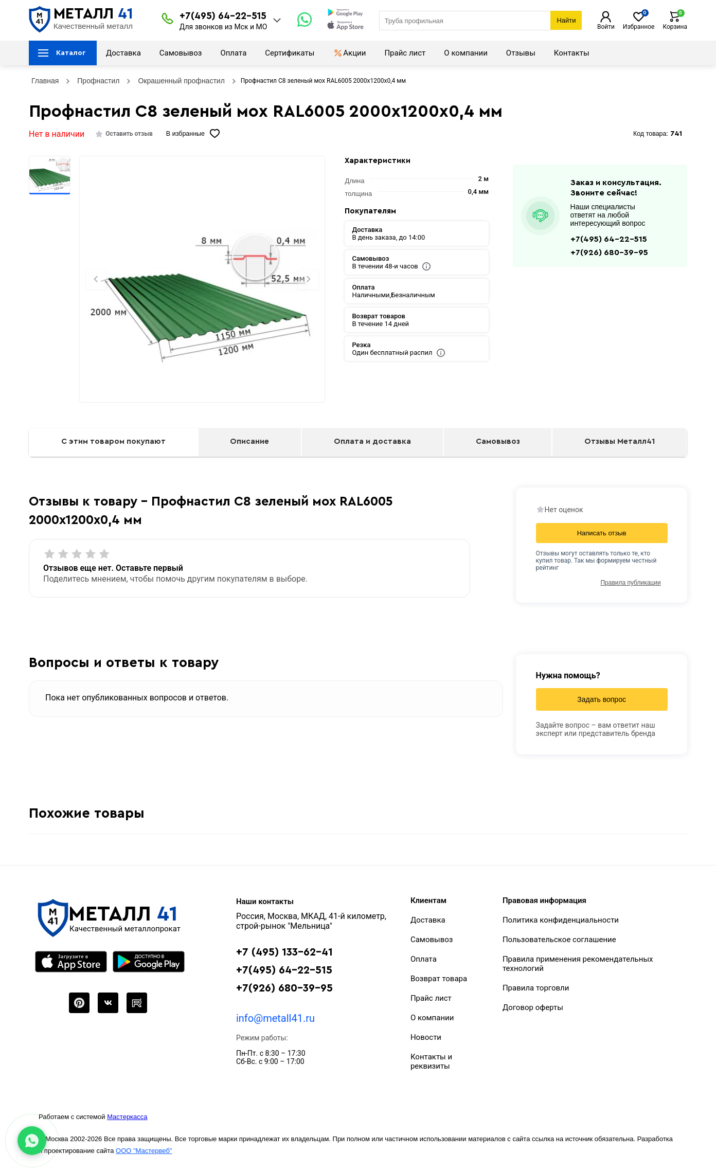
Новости (425, 1037)
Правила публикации (630, 582)
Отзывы (520, 53)
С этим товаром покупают (113, 441)
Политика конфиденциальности (561, 920)
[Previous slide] (96, 279)
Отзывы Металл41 (619, 441)
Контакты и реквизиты (431, 1061)
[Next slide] (308, 279)
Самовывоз (180, 53)
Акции (349, 53)
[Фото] (202, 296)
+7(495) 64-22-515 (223, 16)
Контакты (571, 53)
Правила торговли (536, 988)
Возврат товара (438, 978)
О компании (465, 53)
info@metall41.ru (275, 1018)
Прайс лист (404, 53)
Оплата (233, 53)
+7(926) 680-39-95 (609, 252)
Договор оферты (533, 1007)
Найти (566, 20)
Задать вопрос (601, 699)
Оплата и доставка (372, 441)
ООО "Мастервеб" (144, 1151)
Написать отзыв (601, 533)
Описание (249, 441)
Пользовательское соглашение (559, 939)
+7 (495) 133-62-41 (284, 952)
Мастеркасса (127, 1117)
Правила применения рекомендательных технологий (578, 963)
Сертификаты (289, 53)
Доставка (123, 53)
